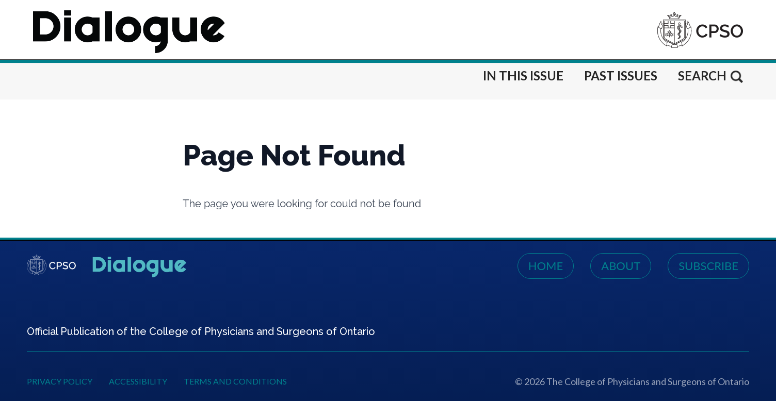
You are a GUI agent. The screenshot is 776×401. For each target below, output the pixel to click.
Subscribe (708, 266)
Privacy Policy (59, 381)
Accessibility (138, 381)
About (620, 266)
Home (545, 266)
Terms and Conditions (235, 381)
